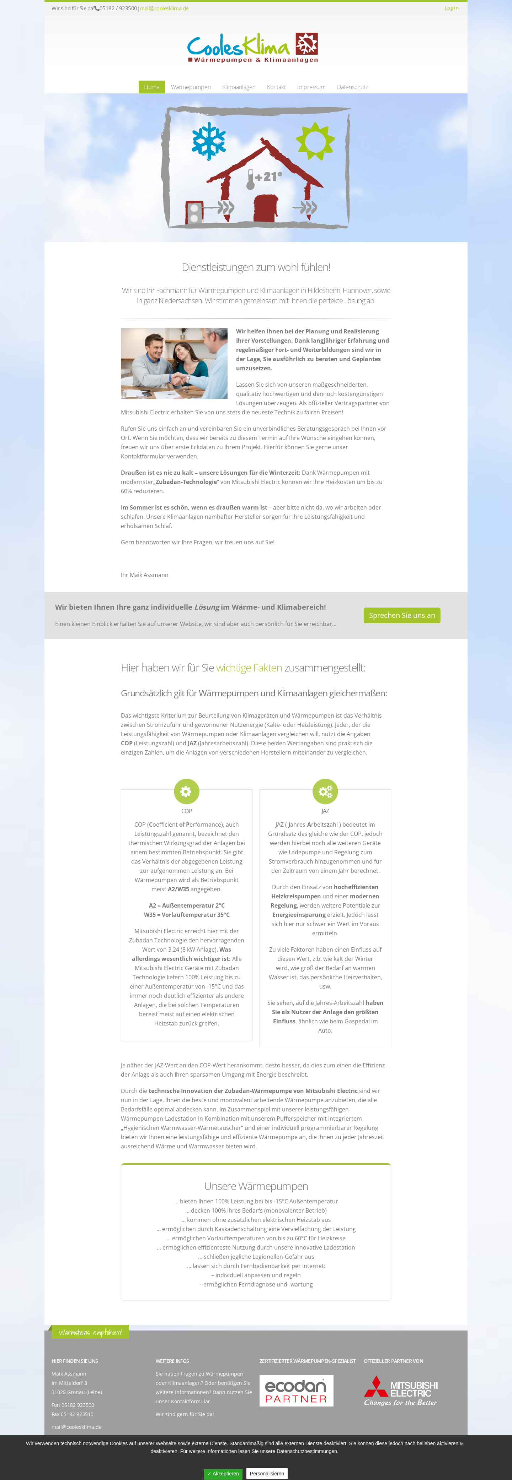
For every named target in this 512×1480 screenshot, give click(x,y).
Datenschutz (352, 87)
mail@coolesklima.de (164, 8)
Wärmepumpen (191, 87)
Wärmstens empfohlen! (90, 1332)
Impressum (311, 87)
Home (152, 87)
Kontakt (276, 87)
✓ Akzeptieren (223, 1473)
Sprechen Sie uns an (402, 615)
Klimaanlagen (239, 87)
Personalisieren (267, 1473)
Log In (452, 8)
